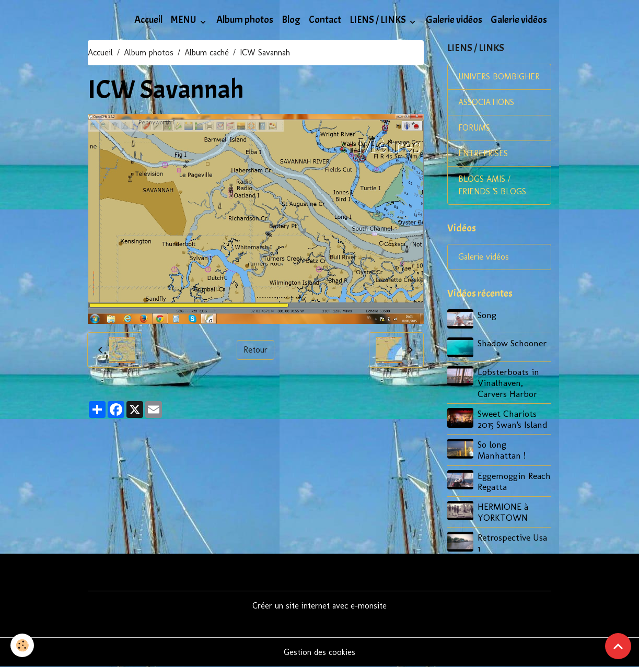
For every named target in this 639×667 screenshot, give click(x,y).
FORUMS (474, 128)
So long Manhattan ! (502, 450)
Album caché (206, 52)
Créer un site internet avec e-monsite (319, 606)
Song (487, 314)
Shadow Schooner (512, 342)
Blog (291, 20)
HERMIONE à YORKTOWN (503, 512)
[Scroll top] (618, 646)
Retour (255, 350)
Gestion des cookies (319, 652)
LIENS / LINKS (379, 20)
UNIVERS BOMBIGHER (499, 76)
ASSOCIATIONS (486, 102)
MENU (184, 20)
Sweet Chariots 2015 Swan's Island (513, 419)
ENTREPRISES (483, 153)
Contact (325, 20)
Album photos (244, 20)
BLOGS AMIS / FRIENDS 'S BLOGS (492, 185)
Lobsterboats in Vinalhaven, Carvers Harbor (508, 382)
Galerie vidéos (454, 20)
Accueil (148, 20)
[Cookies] (22, 645)
